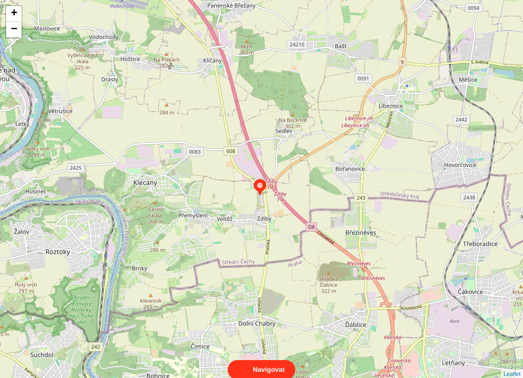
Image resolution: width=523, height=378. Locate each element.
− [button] (14, 29)
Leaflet (512, 365)
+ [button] (14, 14)
